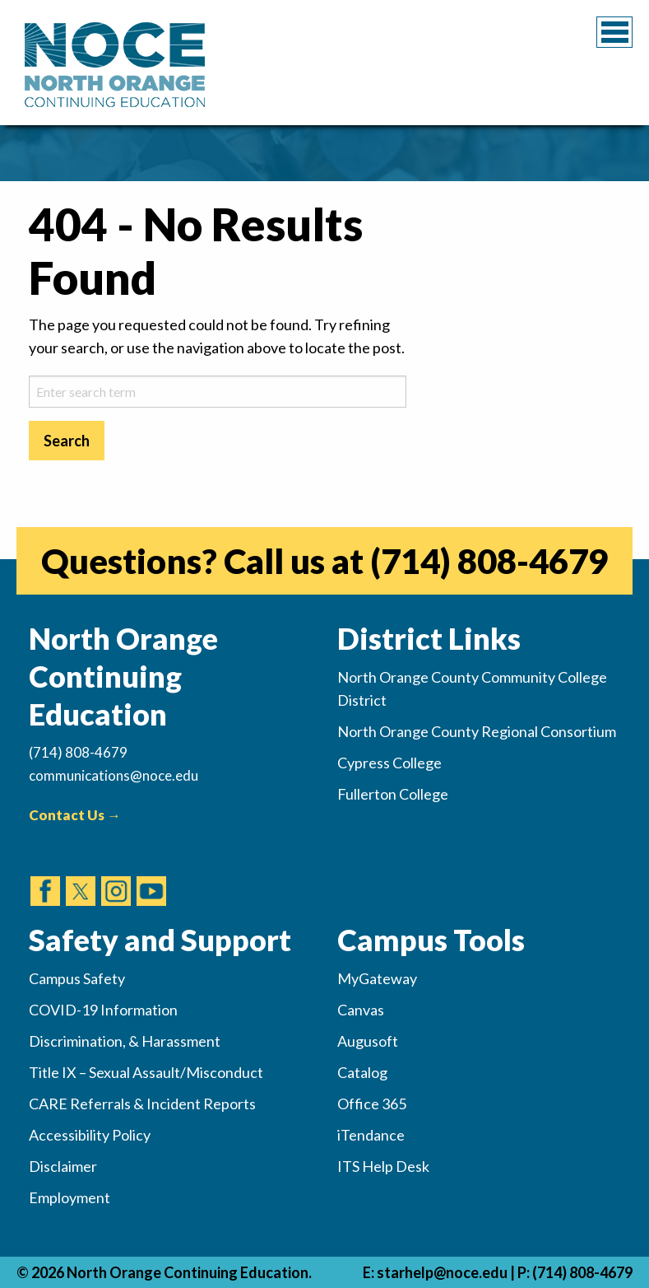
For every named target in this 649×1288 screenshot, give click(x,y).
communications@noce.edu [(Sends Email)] (113, 775)
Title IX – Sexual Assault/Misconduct (146, 1072)
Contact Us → (75, 815)
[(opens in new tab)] (45, 875)
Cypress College (389, 763)
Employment (69, 1197)
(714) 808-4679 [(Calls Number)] (78, 752)
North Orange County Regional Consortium (476, 731)
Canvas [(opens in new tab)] (360, 1010)
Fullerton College (392, 794)
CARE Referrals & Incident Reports (142, 1103)
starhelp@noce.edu (442, 1272)
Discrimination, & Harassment (124, 1041)
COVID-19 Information (103, 1010)
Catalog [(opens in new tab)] (362, 1072)
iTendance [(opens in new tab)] (371, 1135)
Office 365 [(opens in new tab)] (371, 1103)
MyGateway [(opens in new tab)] (377, 978)
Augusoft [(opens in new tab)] (367, 1041)
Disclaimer (63, 1166)
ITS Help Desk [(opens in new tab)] (383, 1166)
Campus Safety (77, 978)
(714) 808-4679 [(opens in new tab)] (489, 560)
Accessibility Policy (90, 1135)
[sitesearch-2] (217, 392)
